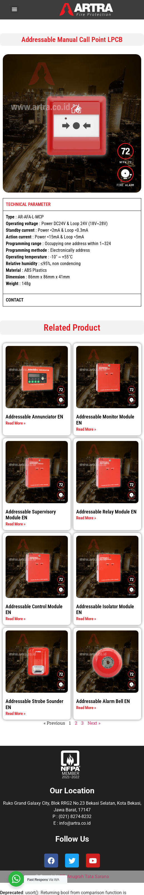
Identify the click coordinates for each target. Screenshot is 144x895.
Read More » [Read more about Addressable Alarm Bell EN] (86, 707)
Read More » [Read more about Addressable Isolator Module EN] (86, 618)
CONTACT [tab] (15, 300)
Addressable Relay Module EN (106, 512)
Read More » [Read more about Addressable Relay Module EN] (86, 517)
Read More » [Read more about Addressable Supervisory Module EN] (16, 524)
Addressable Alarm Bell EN (103, 701)
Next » (94, 723)
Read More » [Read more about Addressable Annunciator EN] (16, 423)
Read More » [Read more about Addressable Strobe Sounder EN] (16, 713)
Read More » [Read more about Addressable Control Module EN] (16, 618)
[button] (14, 9)
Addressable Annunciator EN (34, 417)
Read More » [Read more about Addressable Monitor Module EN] (86, 429)
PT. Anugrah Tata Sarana (84, 876)
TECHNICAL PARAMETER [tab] (28, 204)
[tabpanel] (72, 252)
